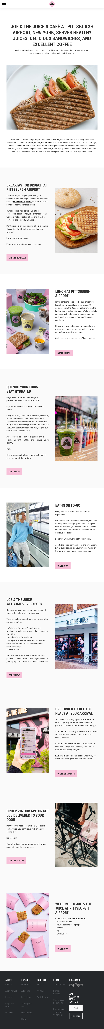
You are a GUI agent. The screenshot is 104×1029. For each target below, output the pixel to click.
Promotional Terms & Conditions (58, 1012)
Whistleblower (43, 997)
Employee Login (9, 1004)
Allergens (25, 991)
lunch (62, 139)
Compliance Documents (58, 1001)
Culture (8, 984)
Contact (40, 991)
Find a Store (26, 1013)
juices (30, 142)
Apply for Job (11, 991)
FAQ (39, 984)
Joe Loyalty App (26, 1004)
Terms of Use (59, 984)
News (23, 1019)
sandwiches (46, 142)
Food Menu (26, 984)
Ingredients (26, 997)
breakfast (55, 139)
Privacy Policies (56, 992)
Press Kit (9, 997)
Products (9, 1013)
